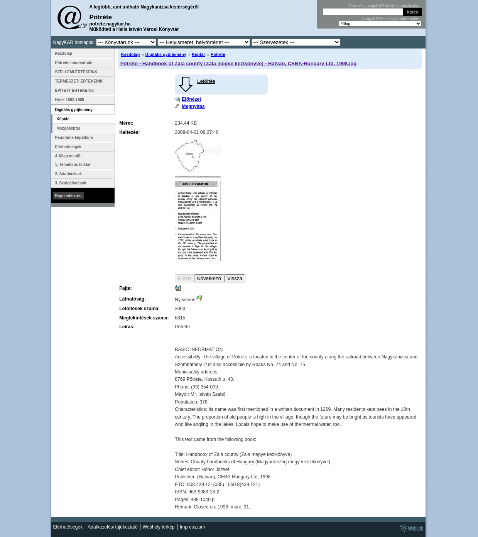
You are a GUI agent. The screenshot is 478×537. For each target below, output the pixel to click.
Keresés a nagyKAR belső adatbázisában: (385, 6)
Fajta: (125, 288)
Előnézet (191, 99)
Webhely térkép (159, 527)
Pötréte (218, 54)
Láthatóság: (132, 299)
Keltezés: (129, 132)
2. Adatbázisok (68, 174)
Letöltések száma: (139, 308)
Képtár (198, 54)
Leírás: (127, 326)
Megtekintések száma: (144, 318)
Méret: (126, 123)
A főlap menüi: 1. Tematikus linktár (73, 160)
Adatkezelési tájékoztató (112, 527)
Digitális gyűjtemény (165, 54)
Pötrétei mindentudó (74, 63)
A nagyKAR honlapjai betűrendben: (391, 19)
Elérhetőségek (68, 147)
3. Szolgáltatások (70, 183)
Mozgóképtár (69, 128)
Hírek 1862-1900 (69, 100)
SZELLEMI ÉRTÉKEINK (76, 72)
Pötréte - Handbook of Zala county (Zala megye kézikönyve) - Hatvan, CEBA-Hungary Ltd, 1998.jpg (238, 63)
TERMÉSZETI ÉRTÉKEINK (79, 81)
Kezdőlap (130, 54)
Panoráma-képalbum (74, 137)
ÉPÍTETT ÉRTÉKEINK (75, 90)
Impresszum (192, 527)
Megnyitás (193, 106)
